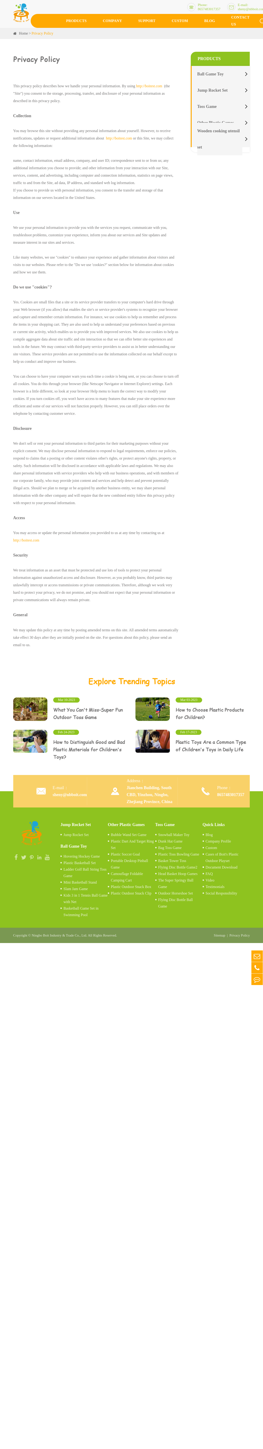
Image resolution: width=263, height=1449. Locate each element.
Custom (180, 21)
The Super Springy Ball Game (176, 882)
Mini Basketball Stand (80, 881)
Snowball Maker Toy (174, 833)
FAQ (209, 872)
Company (112, 21)
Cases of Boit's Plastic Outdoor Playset (222, 856)
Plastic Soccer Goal (125, 853)
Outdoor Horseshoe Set (175, 892)
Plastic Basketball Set (79, 861)
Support (146, 21)
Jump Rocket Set (212, 90)
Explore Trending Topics (131, 681)
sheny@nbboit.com (70, 793)
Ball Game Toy (210, 74)
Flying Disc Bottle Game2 (177, 866)
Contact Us (240, 20)
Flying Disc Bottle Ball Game (175, 901)
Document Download (221, 866)
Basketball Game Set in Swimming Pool (81, 910)
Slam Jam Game (75, 887)
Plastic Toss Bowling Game (178, 853)
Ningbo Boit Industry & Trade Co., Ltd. (59, 934)
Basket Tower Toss (172, 859)
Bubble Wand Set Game (129, 833)
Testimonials (215, 885)
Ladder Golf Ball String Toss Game (84, 871)
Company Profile (218, 840)
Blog (209, 21)
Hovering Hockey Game (81, 855)
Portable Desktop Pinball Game (129, 862)
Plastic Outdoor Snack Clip (131, 892)
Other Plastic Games (126, 823)
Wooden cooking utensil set (218, 139)
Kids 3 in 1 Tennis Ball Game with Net (85, 897)
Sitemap (219, 934)
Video (210, 879)
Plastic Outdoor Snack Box (131, 885)
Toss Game (207, 106)
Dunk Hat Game (170, 840)
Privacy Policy (42, 33)
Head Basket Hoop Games (177, 872)
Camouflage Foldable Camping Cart (127, 875)
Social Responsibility (221, 892)
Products (76, 21)
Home (23, 33)
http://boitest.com (149, 86)
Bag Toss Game (170, 846)
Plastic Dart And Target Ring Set (132, 843)
